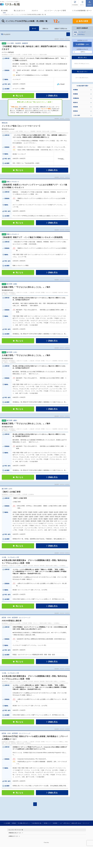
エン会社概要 (7, 823)
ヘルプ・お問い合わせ (64, 823)
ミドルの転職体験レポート (82, 10)
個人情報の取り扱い (37, 823)
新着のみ (45, 28)
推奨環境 (55, 823)
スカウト (35, 10)
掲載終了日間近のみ (61, 28)
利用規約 (14, 823)
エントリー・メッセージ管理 (55, 10)
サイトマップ (86, 823)
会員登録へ (83, 44)
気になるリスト (19, 10)
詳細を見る (53, 96)
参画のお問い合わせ (76, 823)
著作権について (47, 823)
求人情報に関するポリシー (24, 823)
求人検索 (4, 10)
